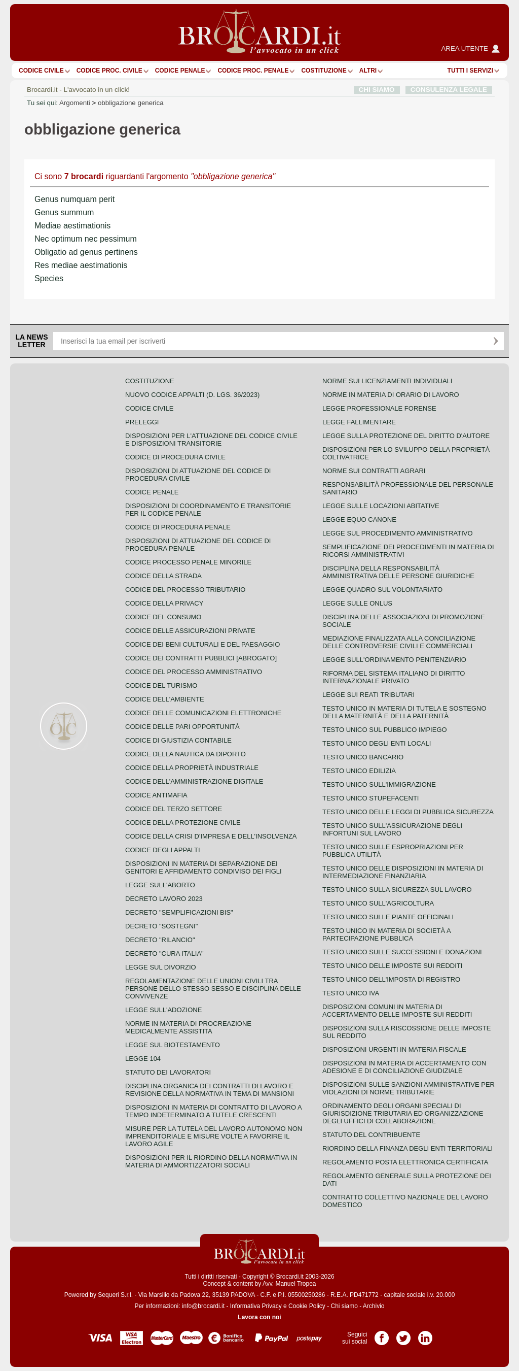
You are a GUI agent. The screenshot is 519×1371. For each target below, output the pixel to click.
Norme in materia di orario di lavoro (390, 394)
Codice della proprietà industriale (191, 768)
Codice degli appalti (162, 850)
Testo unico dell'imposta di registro (391, 979)
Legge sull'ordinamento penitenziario (394, 659)
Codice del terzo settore (173, 809)
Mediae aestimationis (72, 225)
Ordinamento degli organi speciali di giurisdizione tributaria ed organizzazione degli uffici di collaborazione (402, 1113)
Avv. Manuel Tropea (289, 1283)
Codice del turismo (161, 685)
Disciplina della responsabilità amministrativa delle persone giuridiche (398, 572)
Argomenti (74, 103)
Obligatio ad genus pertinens (86, 252)
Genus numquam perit (74, 199)
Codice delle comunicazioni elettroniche (203, 713)
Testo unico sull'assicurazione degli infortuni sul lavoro (392, 829)
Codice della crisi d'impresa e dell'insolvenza (211, 836)
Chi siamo (343, 1306)
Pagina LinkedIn (425, 1334)
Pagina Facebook (382, 1334)
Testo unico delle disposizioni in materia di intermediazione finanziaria (402, 872)
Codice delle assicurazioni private (190, 630)
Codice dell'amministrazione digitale (194, 781)
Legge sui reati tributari (368, 694)
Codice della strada (163, 576)
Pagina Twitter (403, 1334)
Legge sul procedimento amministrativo (397, 533)
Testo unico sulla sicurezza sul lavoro (397, 889)
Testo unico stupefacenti (370, 798)
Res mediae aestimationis (80, 265)
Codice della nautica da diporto (185, 754)
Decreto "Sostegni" (161, 926)
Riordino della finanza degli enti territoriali (407, 1148)
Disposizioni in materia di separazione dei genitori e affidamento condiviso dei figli (203, 867)
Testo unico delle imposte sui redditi (392, 965)
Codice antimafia (156, 795)
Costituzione (323, 70)
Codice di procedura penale (178, 527)
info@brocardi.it (203, 1306)
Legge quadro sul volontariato (382, 589)
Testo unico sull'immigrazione (379, 784)
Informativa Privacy (256, 1306)
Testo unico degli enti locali (376, 743)
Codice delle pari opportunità (182, 726)
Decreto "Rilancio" (160, 940)
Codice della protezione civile (183, 822)
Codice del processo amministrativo (193, 672)
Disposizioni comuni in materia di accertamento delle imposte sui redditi (397, 1010)
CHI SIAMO (377, 89)
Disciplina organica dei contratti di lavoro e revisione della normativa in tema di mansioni (209, 1089)
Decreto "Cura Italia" (164, 953)
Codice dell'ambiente (164, 699)
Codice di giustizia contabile (178, 740)
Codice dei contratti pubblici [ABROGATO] (201, 658)
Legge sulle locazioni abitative (380, 506)
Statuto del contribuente (371, 1135)
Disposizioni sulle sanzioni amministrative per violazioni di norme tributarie (408, 1088)
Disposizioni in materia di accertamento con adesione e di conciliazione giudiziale (404, 1067)
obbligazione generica (131, 103)
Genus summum (64, 212)
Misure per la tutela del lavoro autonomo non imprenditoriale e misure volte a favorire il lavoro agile (213, 1136)
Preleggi (142, 422)
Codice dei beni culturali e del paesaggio (202, 644)
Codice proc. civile (109, 70)
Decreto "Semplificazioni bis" (179, 912)
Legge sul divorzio (160, 967)
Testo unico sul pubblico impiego (384, 729)
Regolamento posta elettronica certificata (405, 1162)
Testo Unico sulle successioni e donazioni (402, 952)
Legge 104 (143, 1058)
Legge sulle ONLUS (357, 603)
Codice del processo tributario (185, 589)
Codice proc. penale (252, 70)
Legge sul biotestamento (172, 1045)
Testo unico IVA (350, 993)
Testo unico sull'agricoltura (378, 903)
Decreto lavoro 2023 (164, 898)
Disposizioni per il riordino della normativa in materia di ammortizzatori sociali (211, 1161)
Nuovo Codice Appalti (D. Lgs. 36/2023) (192, 394)
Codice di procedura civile (175, 457)
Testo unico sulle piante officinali (388, 917)
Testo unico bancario (362, 757)
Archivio (374, 1306)
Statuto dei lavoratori (168, 1072)
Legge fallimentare (359, 422)
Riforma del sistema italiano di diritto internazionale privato (393, 677)
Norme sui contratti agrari (373, 471)
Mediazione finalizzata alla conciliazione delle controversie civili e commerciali (398, 642)
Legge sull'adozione (163, 1010)
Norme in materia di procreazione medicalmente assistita (188, 1027)
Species (48, 278)
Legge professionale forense (379, 408)
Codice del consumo (163, 617)
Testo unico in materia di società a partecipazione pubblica (386, 934)
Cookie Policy (306, 1306)
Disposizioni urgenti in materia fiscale (394, 1049)
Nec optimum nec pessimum (85, 239)
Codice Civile (41, 70)
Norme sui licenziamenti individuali (387, 381)
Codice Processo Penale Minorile (188, 562)
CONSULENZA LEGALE (449, 89)
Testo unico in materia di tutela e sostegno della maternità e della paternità (404, 712)
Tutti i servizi (470, 70)
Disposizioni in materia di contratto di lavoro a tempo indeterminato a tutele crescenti (213, 1111)
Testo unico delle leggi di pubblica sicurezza (408, 812)
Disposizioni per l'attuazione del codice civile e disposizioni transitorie (211, 439)
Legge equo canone (359, 519)
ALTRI (368, 70)
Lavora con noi (259, 1317)
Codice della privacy (164, 603)
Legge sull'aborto (160, 885)
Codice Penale (180, 70)
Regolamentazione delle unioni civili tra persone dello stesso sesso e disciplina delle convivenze (213, 988)
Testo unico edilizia (359, 771)
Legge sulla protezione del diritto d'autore (406, 436)
